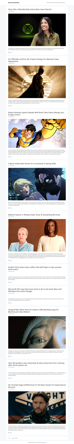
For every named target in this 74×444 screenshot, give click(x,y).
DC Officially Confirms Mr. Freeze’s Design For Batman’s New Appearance (33, 60)
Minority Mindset (13, 2)
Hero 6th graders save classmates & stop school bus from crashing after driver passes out (36, 364)
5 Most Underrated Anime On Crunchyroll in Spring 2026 (32, 163)
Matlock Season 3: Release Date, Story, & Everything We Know (34, 215)
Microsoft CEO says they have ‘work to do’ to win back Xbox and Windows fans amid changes (35, 290)
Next (16, 438)
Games (10, 52)
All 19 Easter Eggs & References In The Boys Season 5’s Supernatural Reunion (37, 386)
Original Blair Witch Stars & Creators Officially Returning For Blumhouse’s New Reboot (33, 310)
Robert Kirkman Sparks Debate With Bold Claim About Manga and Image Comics (36, 113)
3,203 (13, 438)
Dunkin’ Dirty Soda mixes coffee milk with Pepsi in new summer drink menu (35, 268)
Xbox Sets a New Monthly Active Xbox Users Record (29, 9)
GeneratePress (43, 442)
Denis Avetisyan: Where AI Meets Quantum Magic (56, 2)
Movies (10, 105)
